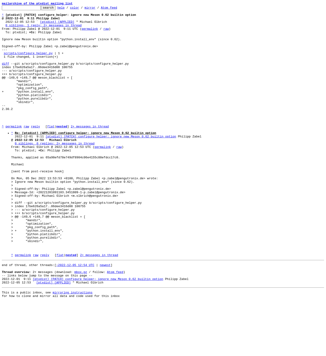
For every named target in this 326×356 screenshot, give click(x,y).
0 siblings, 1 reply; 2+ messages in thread (44, 29)
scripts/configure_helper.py (28, 63)
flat (50, 151)
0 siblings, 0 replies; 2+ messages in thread (55, 170)
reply (35, 151)
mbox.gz (80, 323)
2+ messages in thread (90, 151)
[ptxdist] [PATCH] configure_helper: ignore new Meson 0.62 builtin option (111, 162)
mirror (97, 9)
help (68, 9)
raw (106, 33)
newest (105, 315)
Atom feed (116, 9)
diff (5, 75)
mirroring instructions (72, 347)
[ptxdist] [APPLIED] (57, 25)
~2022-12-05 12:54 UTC (75, 315)
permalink (90, 33)
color (81, 9)
